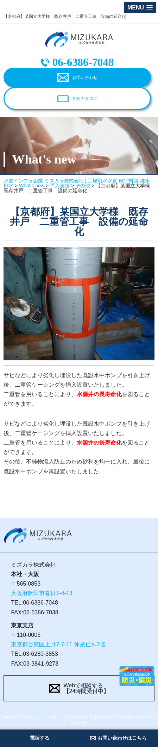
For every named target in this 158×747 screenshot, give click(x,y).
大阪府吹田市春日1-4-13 (41, 593)
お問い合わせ (84, 77)
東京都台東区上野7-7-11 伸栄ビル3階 (58, 644)
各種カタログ (84, 98)
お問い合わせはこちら (122, 738)
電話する (39, 738)
